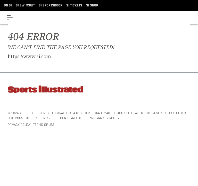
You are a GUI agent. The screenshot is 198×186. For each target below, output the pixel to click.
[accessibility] (190, 17)
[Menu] (9, 17)
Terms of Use (44, 125)
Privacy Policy (19, 125)
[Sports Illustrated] (46, 90)
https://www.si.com (29, 56)
